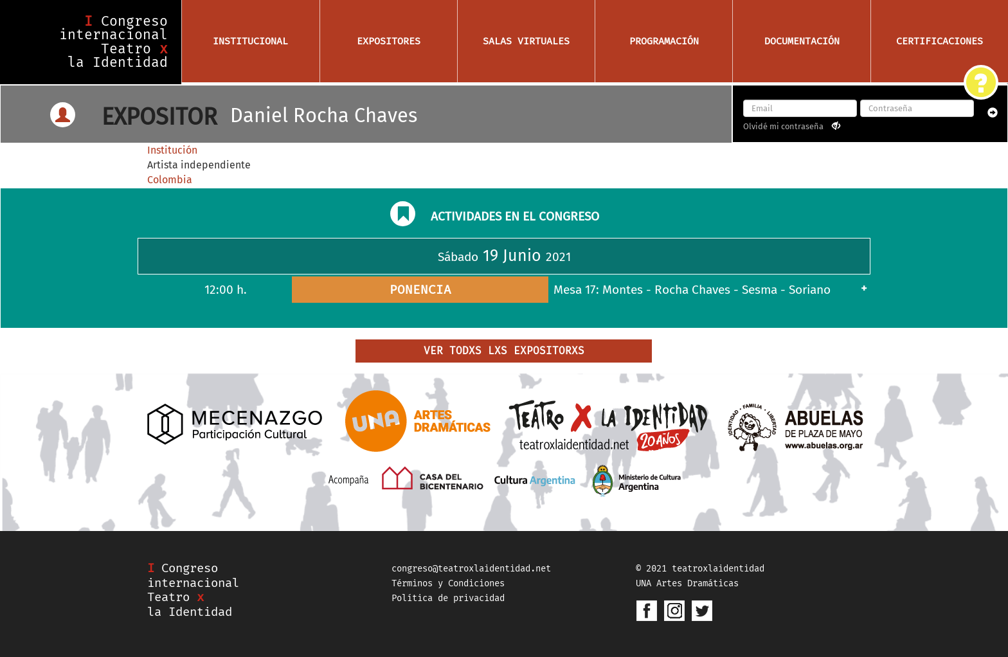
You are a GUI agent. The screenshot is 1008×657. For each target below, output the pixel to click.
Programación (664, 41)
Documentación (802, 41)
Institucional (250, 41)
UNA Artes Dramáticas (687, 583)
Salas (526, 41)
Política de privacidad (448, 598)
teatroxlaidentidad (718, 568)
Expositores (388, 41)
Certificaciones (939, 41)
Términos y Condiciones (448, 583)
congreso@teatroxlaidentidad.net (471, 568)
